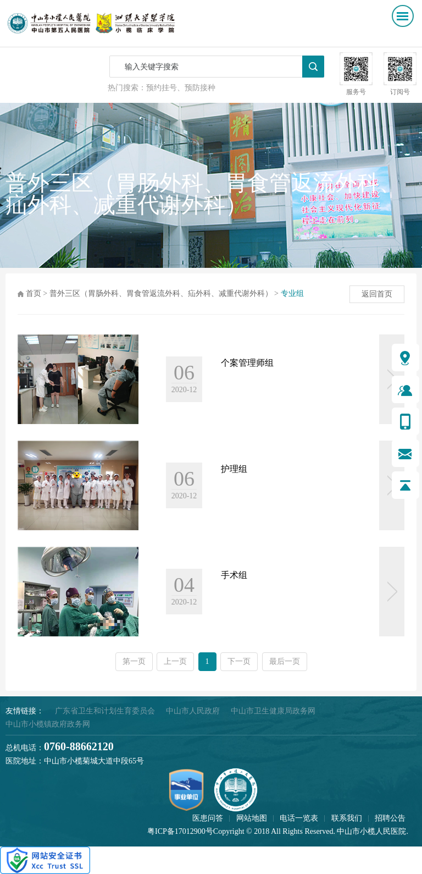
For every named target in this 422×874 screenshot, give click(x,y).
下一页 (239, 661)
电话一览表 (299, 818)
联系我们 (346, 818)
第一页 (134, 661)
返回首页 (377, 294)
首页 (33, 293)
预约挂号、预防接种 (180, 88)
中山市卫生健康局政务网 (273, 711)
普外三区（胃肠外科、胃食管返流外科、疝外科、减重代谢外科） (161, 293)
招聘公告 (390, 818)
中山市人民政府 (193, 711)
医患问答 (207, 818)
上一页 (175, 661)
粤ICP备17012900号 (180, 831)
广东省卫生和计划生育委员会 (105, 711)
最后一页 (284, 661)
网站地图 (251, 818)
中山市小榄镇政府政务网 (47, 724)
